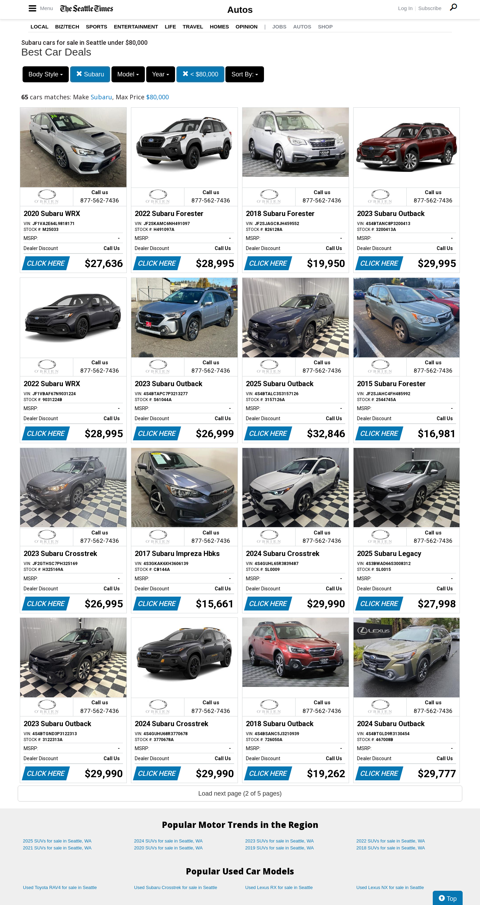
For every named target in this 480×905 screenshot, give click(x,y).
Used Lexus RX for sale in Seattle (279, 887)
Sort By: (244, 74)
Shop (325, 27)
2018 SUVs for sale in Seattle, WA (390, 847)
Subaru (90, 74)
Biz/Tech (67, 27)
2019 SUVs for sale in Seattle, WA (279, 847)
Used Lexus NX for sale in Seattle (390, 887)
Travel (193, 27)
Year (160, 74)
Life (170, 27)
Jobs (279, 27)
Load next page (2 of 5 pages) (240, 793)
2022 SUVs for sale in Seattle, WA (390, 841)
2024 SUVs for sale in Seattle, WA (168, 841)
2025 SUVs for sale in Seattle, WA (57, 841)
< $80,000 (200, 74)
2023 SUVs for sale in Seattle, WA (279, 841)
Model (128, 74)
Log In (405, 8)
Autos (240, 10)
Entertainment (136, 27)
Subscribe (429, 8)
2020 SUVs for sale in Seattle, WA (168, 847)
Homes (219, 27)
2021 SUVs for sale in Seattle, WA (57, 847)
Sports (96, 27)
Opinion (246, 27)
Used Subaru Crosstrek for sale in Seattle (175, 887)
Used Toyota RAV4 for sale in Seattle (60, 887)
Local (40, 27)
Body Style (45, 74)
